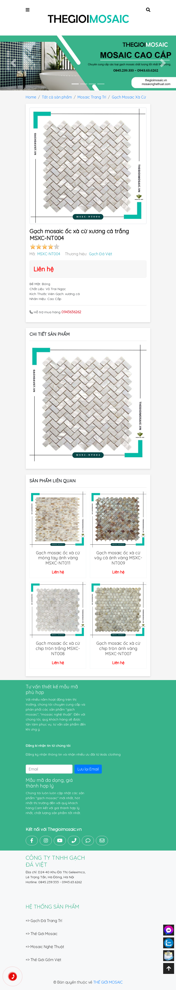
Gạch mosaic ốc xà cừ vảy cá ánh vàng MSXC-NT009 (118, 558)
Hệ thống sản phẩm (52, 906)
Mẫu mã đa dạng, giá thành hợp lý (49, 783)
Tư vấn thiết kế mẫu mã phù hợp (52, 689)
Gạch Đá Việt (100, 253)
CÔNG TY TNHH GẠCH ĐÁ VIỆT (55, 861)
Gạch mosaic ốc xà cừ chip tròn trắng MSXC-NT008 (58, 648)
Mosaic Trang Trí (92, 97)
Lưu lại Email (88, 769)
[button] (13, 63)
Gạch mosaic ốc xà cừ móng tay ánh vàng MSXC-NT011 (58, 558)
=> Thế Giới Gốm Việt (43, 959)
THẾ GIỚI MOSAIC (108, 982)
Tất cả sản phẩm (57, 97)
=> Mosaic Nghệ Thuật (45, 946)
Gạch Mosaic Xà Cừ (129, 97)
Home (31, 97)
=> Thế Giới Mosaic (42, 933)
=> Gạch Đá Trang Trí (44, 920)
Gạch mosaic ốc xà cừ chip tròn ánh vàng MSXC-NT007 (118, 648)
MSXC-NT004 (48, 253)
